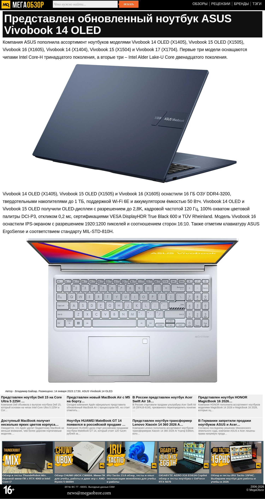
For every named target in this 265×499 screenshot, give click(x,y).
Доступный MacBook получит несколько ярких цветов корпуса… (30, 422)
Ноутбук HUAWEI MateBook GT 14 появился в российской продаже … (96, 422)
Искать (129, 4)
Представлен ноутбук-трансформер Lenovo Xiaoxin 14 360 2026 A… (162, 422)
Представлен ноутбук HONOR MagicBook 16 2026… (222, 399)
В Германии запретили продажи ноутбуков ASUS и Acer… (224, 422)
